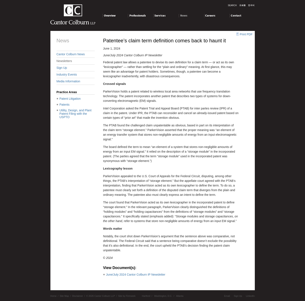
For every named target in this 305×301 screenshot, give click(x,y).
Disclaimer (77, 296)
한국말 (251, 5)
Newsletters (64, 61)
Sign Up (62, 67)
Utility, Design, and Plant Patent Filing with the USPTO (76, 114)
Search (232, 5)
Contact (242, 16)
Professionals (140, 16)
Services (166, 16)
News (191, 16)
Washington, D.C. (163, 296)
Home (53, 296)
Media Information (68, 81)
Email (227, 296)
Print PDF (246, 34)
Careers (216, 16)
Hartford (146, 296)
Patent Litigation (70, 98)
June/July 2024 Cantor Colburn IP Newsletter (135, 274)
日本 (242, 5)
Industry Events (67, 74)
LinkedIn (250, 296)
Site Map (64, 296)
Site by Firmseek (127, 296)
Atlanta (179, 296)
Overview (115, 16)
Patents (64, 104)
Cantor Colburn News (71, 54)
